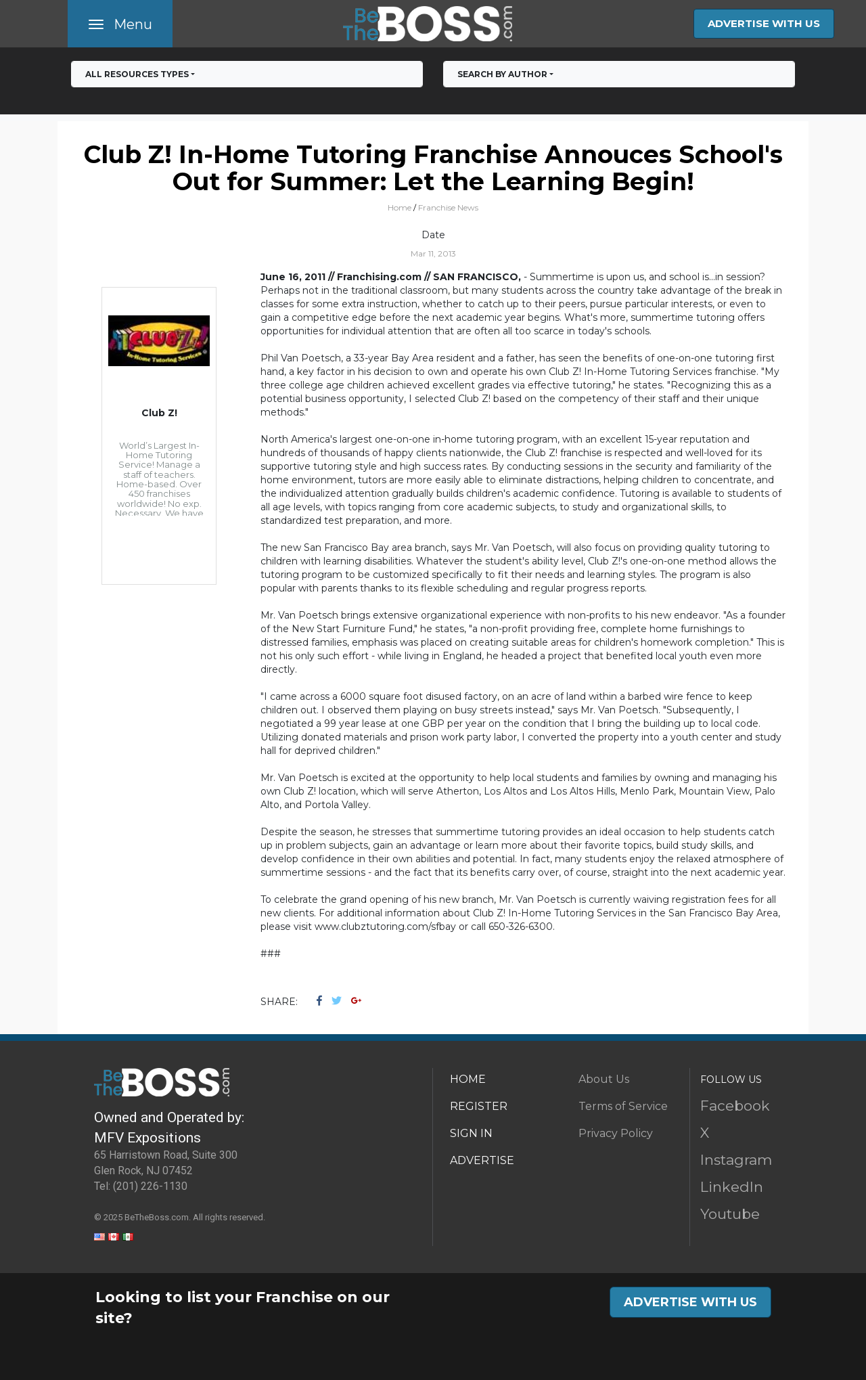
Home (399, 207)
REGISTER (478, 1106)
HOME (468, 1079)
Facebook (735, 1105)
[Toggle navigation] (120, 23)
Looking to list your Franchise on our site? (242, 1307)
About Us (603, 1079)
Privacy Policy (615, 1133)
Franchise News (448, 207)
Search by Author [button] (502, 74)
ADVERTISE (482, 1160)
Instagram (736, 1159)
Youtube (730, 1213)
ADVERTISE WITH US (764, 23)
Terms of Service (623, 1106)
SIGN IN (471, 1133)
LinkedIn (731, 1186)
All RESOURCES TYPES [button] (137, 74)
